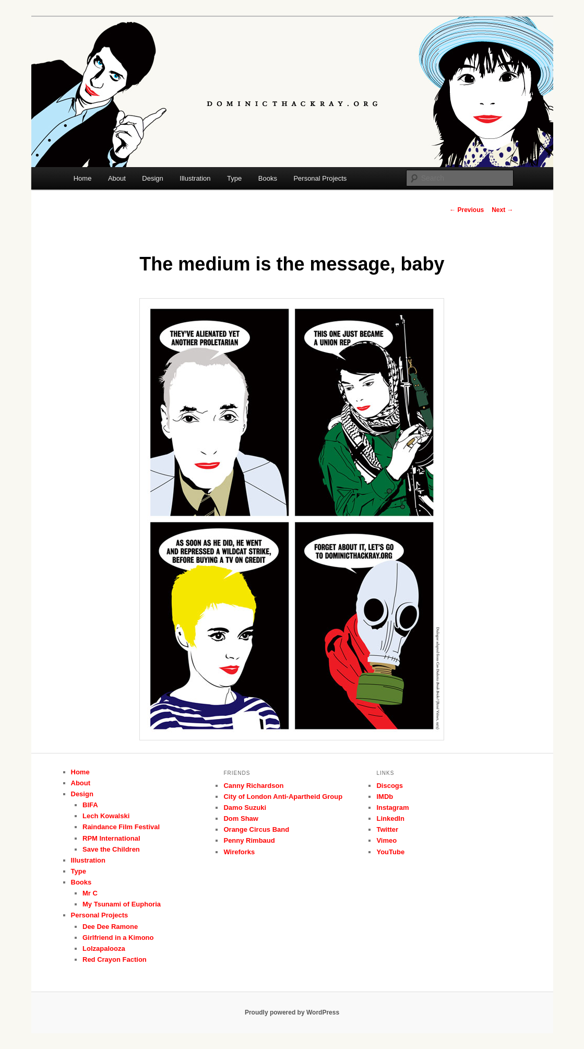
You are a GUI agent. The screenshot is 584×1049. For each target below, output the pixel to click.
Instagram (392, 807)
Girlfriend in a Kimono (118, 937)
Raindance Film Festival (121, 827)
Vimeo (386, 840)
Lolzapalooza (103, 948)
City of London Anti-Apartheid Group (282, 796)
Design (152, 178)
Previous (466, 210)
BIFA (90, 805)
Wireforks (239, 852)
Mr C (90, 893)
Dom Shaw (240, 818)
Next (502, 210)
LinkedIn (390, 818)
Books (267, 178)
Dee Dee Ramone (110, 926)
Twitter (387, 829)
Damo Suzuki (244, 807)
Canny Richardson (253, 785)
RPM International (111, 838)
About (117, 178)
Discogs (389, 785)
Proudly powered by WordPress (292, 1012)
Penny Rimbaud (249, 840)
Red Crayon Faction (114, 959)
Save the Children (111, 849)
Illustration (195, 178)
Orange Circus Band (256, 829)
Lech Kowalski (105, 816)
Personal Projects (320, 178)
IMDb (384, 796)
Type (234, 178)
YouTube (390, 852)
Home (83, 178)
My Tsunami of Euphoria (121, 904)
